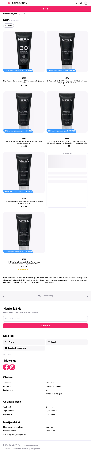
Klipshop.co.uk (52, 411)
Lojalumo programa (53, 386)
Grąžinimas (50, 383)
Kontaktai (7, 386)
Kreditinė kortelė (9, 431)
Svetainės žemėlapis (54, 394)
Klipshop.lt (7, 414)
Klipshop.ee (50, 414)
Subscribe (45, 326)
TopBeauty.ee (8, 411)
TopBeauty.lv (8, 407)
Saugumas (35, 449)
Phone (9, 342)
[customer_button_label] (81, 3)
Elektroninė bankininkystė (13, 427)
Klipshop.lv (50, 407)
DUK (47, 390)
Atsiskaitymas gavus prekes (14, 434)
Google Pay (50, 431)
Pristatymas (8, 390)
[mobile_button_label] (3, 3)
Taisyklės (6, 449)
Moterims (8, 25)
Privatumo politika (20, 449)
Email (51, 342)
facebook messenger (15, 348)
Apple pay (50, 427)
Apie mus (7, 383)
